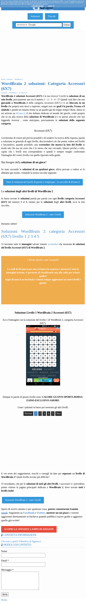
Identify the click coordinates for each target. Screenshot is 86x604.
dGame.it (20, 113)
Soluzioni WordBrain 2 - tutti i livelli (43, 214)
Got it (51, 6)
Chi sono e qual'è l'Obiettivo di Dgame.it (21, 541)
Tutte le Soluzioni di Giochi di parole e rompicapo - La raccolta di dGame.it (43, 182)
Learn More (37, 6)
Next (58, 413)
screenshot (53, 244)
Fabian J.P (24, 93)
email (4, 512)
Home (4, 600)
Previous (28, 413)
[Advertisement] (43, 53)
